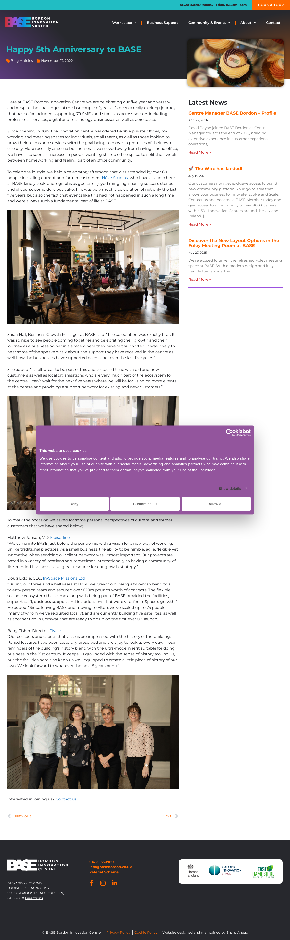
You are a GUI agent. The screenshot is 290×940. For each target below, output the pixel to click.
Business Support (162, 22)
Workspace (124, 22)
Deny (74, 504)
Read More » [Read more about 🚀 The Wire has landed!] (199, 224)
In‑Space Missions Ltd (64, 578)
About (248, 22)
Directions (34, 898)
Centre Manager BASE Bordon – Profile (232, 113)
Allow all (216, 504)
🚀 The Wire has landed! (215, 168)
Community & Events (209, 22)
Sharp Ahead (237, 932)
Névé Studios (115, 177)
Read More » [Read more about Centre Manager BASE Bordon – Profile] (199, 152)
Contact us (66, 799)
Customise (145, 504)
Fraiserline (60, 537)
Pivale (55, 630)
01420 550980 (190, 5)
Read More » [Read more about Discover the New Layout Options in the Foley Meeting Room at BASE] (199, 279)
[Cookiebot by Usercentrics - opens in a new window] (229, 433)
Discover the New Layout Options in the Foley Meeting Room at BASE (233, 243)
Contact (273, 22)
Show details (230, 488)
